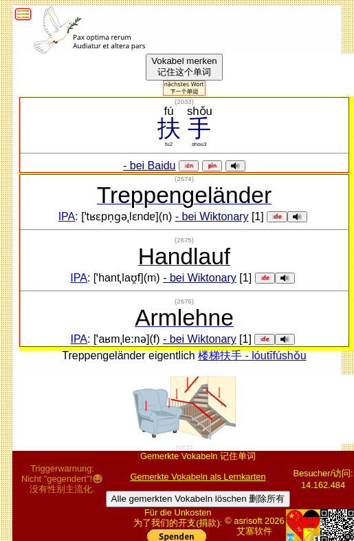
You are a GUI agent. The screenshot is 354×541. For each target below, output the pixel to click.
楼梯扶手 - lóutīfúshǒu (252, 355)
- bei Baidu (149, 165)
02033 (183, 447)
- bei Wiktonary (212, 216)
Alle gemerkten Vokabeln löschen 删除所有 (198, 499)
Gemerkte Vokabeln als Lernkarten (197, 476)
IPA (67, 216)
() (184, 101)
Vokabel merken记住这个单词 (184, 66)
